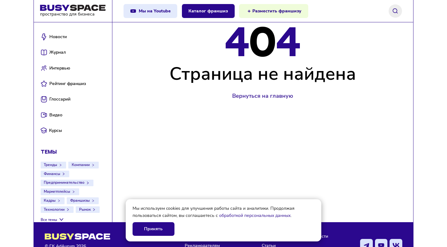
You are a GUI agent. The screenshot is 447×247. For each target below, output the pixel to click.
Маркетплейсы (57, 191)
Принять (153, 229)
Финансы (52, 173)
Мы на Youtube (155, 11)
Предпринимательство (64, 182)
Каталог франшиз (208, 11)
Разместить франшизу (276, 11)
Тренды (50, 164)
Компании (81, 164)
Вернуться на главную (262, 96)
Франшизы (80, 200)
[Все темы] (53, 219)
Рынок (85, 209)
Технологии (54, 209)
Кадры (50, 200)
